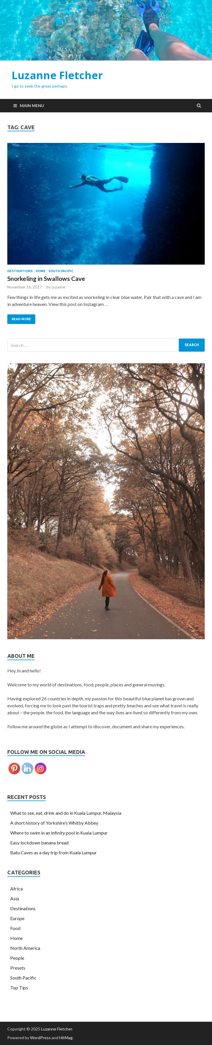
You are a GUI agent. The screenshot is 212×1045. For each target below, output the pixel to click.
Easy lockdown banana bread (39, 842)
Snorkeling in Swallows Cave (46, 278)
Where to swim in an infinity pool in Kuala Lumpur (59, 832)
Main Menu (32, 105)
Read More (21, 319)
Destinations (20, 271)
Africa (16, 888)
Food (15, 928)
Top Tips (19, 987)
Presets (17, 967)
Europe (17, 918)
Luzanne (58, 287)
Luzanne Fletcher (57, 75)
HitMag (66, 1037)
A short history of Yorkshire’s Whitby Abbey (54, 823)
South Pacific (60, 271)
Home (40, 271)
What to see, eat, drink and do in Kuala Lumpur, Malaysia (65, 813)
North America (25, 948)
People (17, 958)
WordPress (40, 1037)
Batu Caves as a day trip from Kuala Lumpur (53, 852)
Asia (14, 898)
